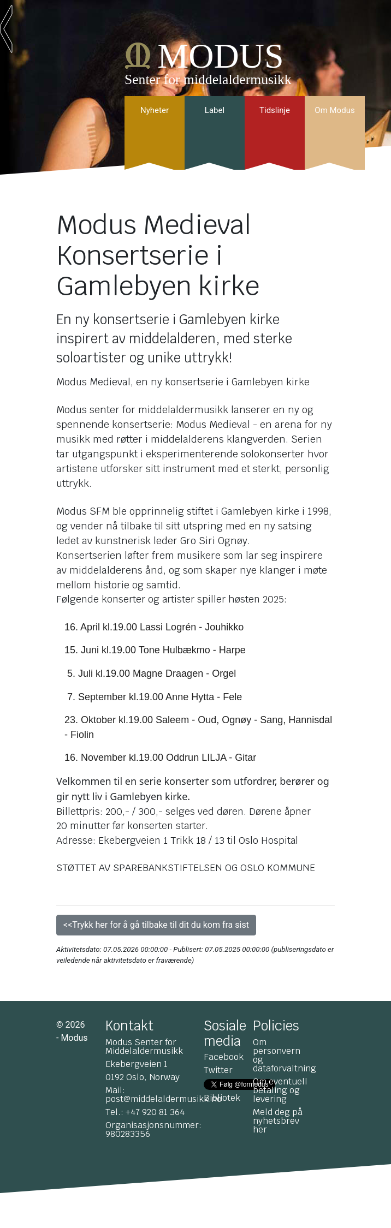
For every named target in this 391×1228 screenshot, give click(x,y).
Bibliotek (222, 1098)
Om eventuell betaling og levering (280, 1090)
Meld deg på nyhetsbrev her (278, 1120)
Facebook (224, 1057)
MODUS (220, 56)
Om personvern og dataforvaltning (284, 1055)
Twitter (218, 1070)
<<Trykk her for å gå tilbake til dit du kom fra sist (156, 925)
